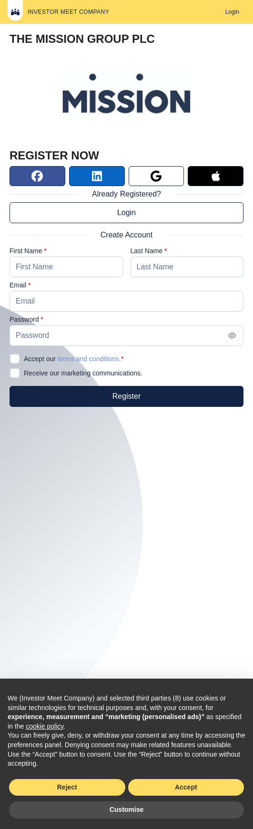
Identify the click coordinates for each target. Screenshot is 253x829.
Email (18, 285)
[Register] (126, 396)
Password (24, 319)
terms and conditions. (89, 359)
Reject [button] (67, 787)
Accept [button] (186, 787)
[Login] (232, 11)
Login (126, 212)
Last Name (147, 251)
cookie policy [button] (44, 726)
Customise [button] (127, 809)
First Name (26, 251)
